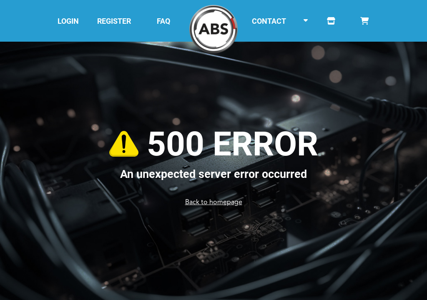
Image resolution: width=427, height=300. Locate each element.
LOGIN (68, 21)
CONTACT (269, 21)
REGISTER (114, 21)
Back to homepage (213, 202)
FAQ (163, 21)
